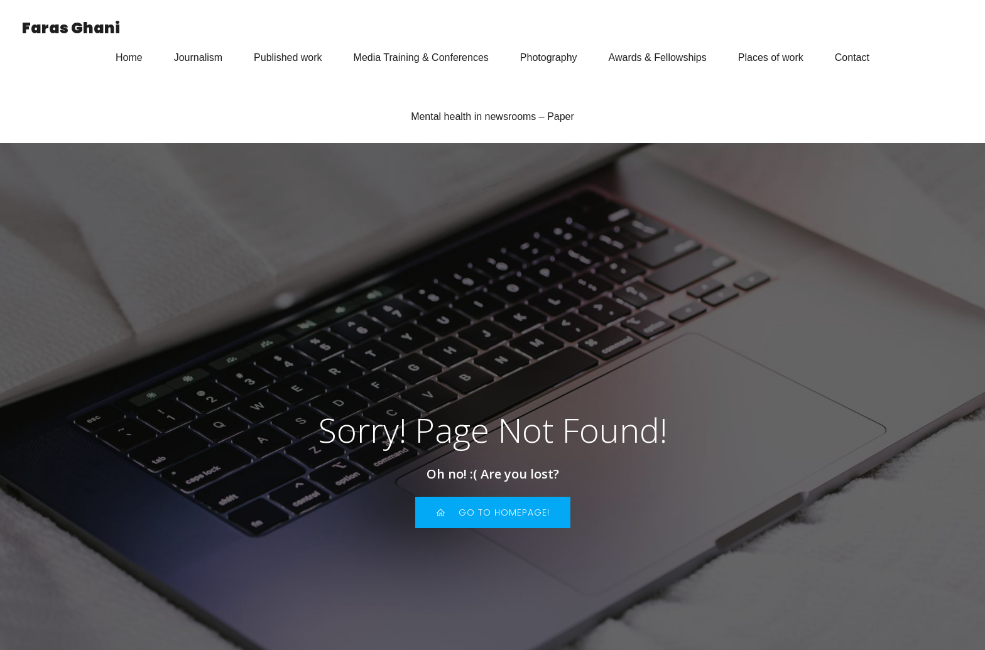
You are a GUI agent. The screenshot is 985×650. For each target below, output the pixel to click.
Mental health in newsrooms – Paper (492, 116)
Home (129, 57)
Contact (852, 57)
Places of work (770, 57)
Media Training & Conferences (421, 57)
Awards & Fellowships (658, 57)
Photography (548, 57)
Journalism (198, 57)
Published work (288, 57)
